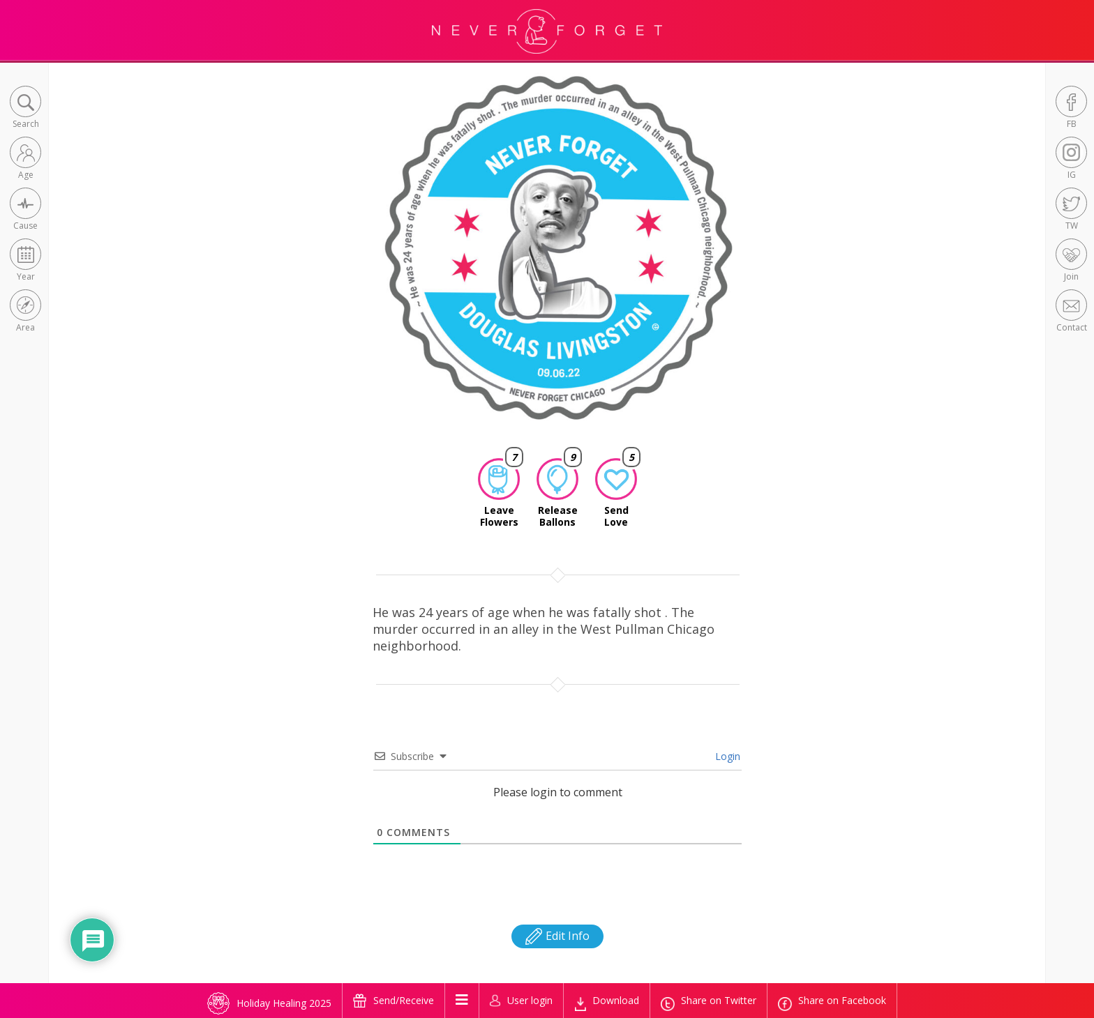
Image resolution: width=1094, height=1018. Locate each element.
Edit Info (557, 935)
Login (726, 756)
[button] (25, 108)
